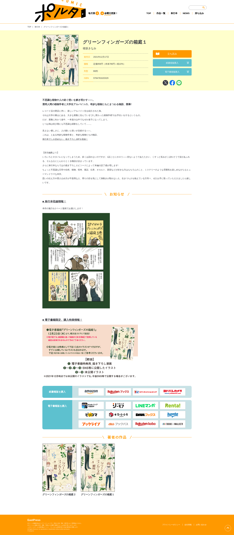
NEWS (185, 16)
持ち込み (199, 16)
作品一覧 (159, 16)
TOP (146, 16)
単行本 (172, 16)
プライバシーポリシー (171, 525)
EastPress (33, 520)
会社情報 (188, 525)
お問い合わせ (201, 525)
